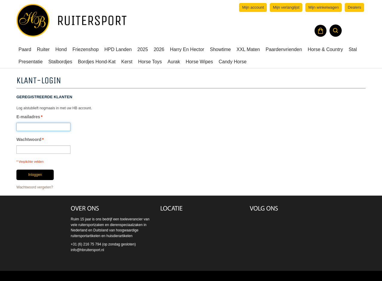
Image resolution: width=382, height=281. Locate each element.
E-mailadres (28, 117)
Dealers (354, 7)
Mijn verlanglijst (286, 7)
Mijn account (253, 7)
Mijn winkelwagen (323, 7)
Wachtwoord (28, 139)
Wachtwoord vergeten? (34, 187)
